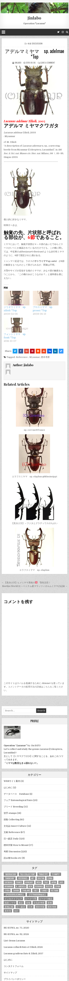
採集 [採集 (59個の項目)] (28, 902)
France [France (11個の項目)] (19, 882)
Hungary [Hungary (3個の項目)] (29, 882)
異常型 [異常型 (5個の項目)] (8, 910)
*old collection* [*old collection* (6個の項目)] (27, 874)
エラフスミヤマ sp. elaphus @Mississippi (34, 476)
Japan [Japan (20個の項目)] (53, 882)
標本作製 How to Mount (16, 845)
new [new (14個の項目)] (30, 886)
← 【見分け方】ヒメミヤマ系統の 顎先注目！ (26, 582)
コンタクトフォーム (14, 966)
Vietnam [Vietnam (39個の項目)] (54, 890)
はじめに (8, 787)
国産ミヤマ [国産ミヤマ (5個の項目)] (10, 902)
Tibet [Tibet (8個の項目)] (35, 890)
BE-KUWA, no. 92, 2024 (16, 934)
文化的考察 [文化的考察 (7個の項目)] (38, 902)
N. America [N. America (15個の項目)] (21, 886)
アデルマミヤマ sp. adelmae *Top (34, 53)
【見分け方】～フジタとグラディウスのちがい (34, 523)
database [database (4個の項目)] (9, 882)
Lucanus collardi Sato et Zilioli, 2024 (23, 947)
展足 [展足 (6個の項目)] (21, 902)
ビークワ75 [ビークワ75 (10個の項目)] (30, 898)
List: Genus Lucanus (14, 940)
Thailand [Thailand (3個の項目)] (26, 890)
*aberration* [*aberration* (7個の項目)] (11, 874)
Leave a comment (47, 62)
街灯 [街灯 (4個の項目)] (16, 910)
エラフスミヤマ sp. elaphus (34, 570)
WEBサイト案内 (12, 781)
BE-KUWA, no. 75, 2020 (16, 927)
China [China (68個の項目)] (49, 878)
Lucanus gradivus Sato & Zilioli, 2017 (23, 953)
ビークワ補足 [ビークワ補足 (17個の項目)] (45, 898)
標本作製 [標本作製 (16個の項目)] (40, 906)
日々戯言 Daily (11, 838)
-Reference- (21, 357)
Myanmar (34, 357)
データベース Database (16, 794)
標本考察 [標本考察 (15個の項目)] (52, 906)
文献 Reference (12, 832)
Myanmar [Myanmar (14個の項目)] (9, 886)
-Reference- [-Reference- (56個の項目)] (23, 878)
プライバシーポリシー (15, 979)
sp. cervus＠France (34, 430)
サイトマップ (10, 972)
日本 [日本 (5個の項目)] (30, 906)
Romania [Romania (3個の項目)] (39, 886)
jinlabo (18, 62)
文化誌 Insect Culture (15, 826)
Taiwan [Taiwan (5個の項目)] (16, 890)
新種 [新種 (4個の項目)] (50, 902)
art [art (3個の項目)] (32, 878)
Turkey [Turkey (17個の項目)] (44, 890)
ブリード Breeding (13, 806)
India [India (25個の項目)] (38, 882)
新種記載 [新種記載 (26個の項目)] (9, 906)
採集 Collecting (12, 819)
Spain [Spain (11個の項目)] (57, 886)
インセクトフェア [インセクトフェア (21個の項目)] (13, 898)
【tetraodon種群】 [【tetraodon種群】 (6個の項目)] (37, 894)
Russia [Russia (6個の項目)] (49, 886)
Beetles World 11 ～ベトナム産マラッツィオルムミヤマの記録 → (34, 586)
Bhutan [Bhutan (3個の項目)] (41, 878)
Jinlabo (34, 17)
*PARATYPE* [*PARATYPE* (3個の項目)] (43, 874)
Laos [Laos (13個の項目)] (61, 882)
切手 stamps (10, 813)
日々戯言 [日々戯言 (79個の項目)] (20, 906)
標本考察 (45, 357)
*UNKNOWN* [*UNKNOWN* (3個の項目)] (10, 878)
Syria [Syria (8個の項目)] (7, 890)
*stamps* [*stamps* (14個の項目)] (55, 874)
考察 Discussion (34, 43)
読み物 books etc (12, 858)
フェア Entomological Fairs (18, 800)
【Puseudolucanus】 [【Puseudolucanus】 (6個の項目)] (15, 894)
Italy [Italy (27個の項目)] (46, 882)
